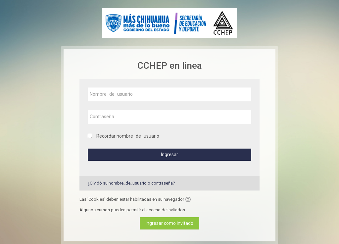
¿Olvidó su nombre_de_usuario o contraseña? (131, 183)
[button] (189, 199)
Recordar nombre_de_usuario (127, 136)
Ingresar (169, 154)
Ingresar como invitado (169, 223)
